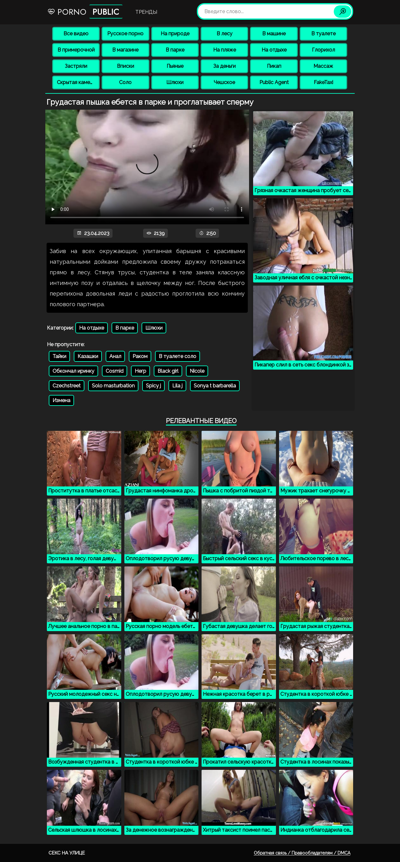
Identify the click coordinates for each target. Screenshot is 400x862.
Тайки (59, 356)
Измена (61, 400)
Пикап (274, 66)
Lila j (177, 386)
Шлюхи (174, 82)
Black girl (168, 371)
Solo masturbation (113, 386)
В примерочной (76, 50)
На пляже (224, 50)
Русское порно (125, 34)
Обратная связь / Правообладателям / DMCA (302, 852)
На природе (175, 34)
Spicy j (153, 386)
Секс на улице (66, 853)
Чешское (224, 82)
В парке (175, 50)
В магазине (125, 50)
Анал (115, 356)
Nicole (197, 371)
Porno (84, 11)
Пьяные (175, 66)
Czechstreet (66, 386)
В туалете (323, 34)
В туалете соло (177, 356)
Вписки (125, 66)
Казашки (88, 356)
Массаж (323, 66)
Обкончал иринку (73, 371)
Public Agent (274, 82)
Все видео (75, 34)
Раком (140, 356)
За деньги (224, 66)
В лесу (224, 34)
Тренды (146, 12)
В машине (274, 34)
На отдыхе (274, 50)
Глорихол (323, 50)
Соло (125, 82)
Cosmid (114, 371)
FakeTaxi (323, 82)
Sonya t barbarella (215, 386)
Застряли (76, 66)
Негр (140, 371)
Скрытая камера (76, 82)
